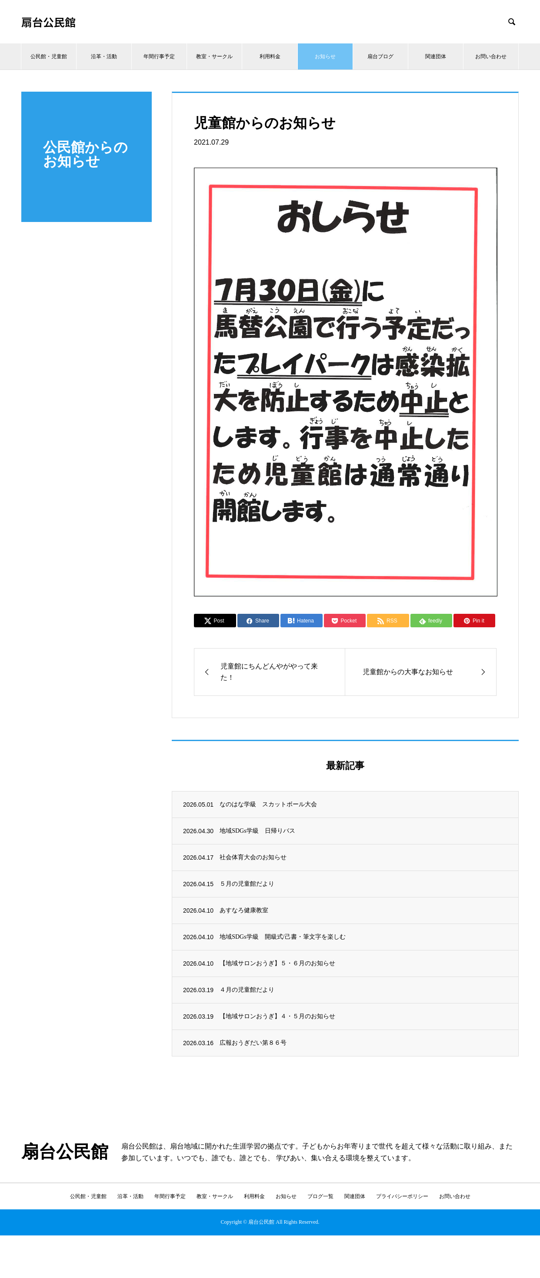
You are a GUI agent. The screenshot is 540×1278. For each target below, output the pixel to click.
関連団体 (435, 56)
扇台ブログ (380, 56)
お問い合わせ (491, 56)
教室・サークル (214, 56)
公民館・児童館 (48, 56)
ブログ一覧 (320, 1196)
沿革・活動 (104, 56)
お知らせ (325, 56)
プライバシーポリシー (402, 1196)
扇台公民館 (48, 22)
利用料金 (270, 56)
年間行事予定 (159, 56)
